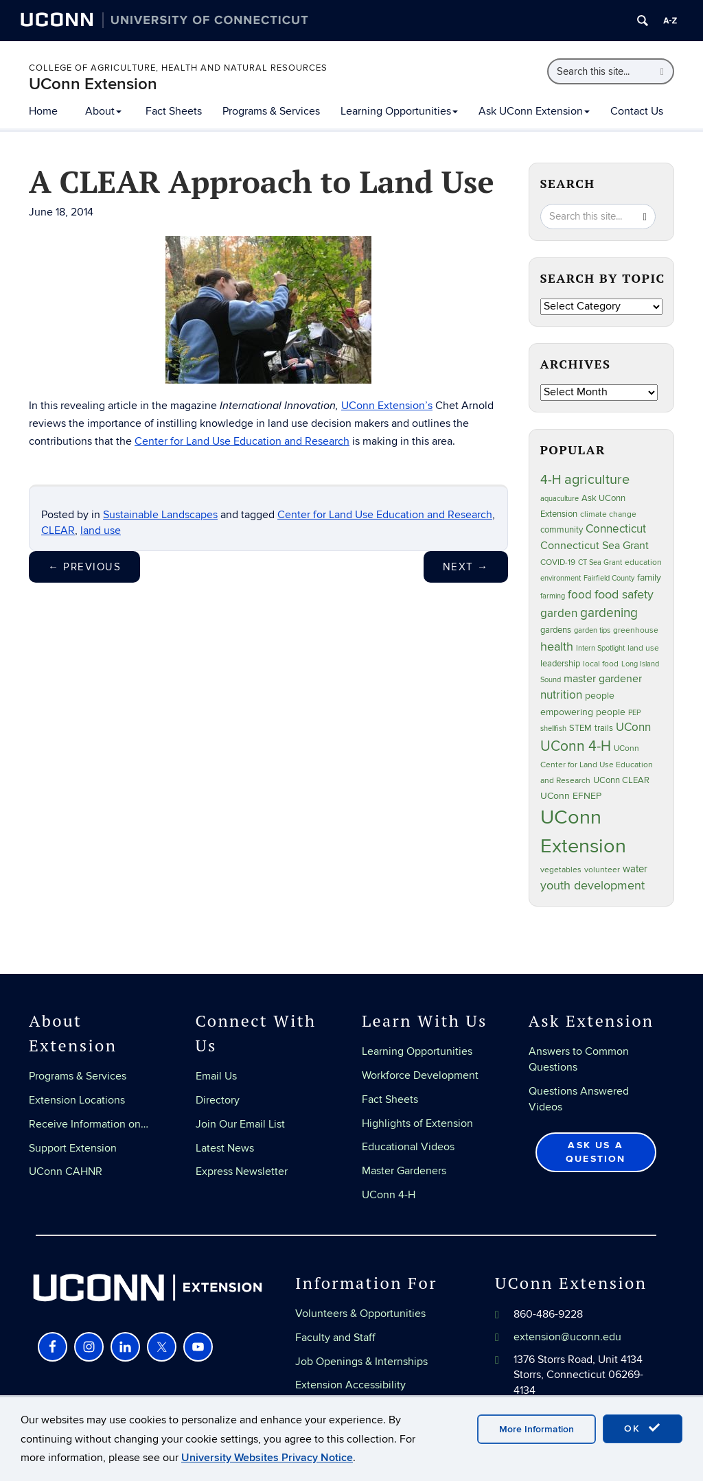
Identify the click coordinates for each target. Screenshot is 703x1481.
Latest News (225, 1148)
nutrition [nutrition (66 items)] (561, 695)
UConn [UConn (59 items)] (633, 727)
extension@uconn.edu (567, 1337)
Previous (84, 567)
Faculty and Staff (335, 1337)
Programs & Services (271, 111)
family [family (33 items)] (649, 577)
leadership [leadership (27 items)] (560, 664)
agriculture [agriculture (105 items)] (597, 479)
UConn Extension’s (387, 405)
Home (43, 111)
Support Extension (73, 1148)
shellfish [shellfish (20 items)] (553, 728)
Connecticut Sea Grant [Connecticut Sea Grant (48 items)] (594, 545)
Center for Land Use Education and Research (242, 441)
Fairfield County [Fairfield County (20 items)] (609, 578)
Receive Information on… (88, 1124)
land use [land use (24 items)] (643, 648)
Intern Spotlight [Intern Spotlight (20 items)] (600, 648)
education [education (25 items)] (643, 562)
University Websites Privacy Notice (267, 1458)
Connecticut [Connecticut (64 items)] (616, 529)
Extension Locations (77, 1100)
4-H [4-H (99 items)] (551, 479)
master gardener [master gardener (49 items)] (603, 679)
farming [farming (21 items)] (552, 596)
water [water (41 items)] (635, 869)
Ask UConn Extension (534, 111)
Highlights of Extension (417, 1123)
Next (466, 567)
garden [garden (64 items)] (558, 613)
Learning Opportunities (399, 111)
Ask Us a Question (596, 1152)
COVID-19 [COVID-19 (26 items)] (557, 562)
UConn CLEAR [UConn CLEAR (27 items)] (621, 781)
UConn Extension (93, 84)
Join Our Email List (240, 1124)
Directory (218, 1100)
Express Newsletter (242, 1171)
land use (100, 530)
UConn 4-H (388, 1195)
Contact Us (636, 111)
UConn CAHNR (65, 1171)
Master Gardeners (404, 1171)
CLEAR (58, 530)
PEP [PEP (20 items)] (634, 712)
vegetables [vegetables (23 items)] (560, 869)
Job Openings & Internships (361, 1361)
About (103, 111)
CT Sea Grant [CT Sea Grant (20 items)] (600, 562)
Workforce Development (420, 1075)
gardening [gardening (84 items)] (609, 612)
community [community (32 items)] (561, 529)
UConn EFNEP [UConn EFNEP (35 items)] (570, 796)
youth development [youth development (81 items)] (592, 885)
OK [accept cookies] (642, 1428)
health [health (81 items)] (556, 646)
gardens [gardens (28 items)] (555, 630)
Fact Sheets (174, 111)
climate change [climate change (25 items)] (608, 514)
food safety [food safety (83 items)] (624, 594)
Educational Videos (408, 1147)
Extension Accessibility (350, 1385)
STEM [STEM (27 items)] (580, 728)
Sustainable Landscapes (160, 515)
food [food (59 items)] (580, 595)
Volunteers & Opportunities (360, 1313)
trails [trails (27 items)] (604, 728)
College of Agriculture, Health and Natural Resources (178, 67)
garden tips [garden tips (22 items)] (592, 630)
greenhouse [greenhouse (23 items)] (635, 630)
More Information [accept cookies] (536, 1429)
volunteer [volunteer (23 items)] (602, 869)
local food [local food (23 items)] (601, 663)
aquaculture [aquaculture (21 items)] (559, 498)
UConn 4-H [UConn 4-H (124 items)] (575, 746)
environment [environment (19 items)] (560, 578)
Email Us (216, 1076)
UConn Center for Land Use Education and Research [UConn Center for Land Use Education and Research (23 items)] (596, 764)
